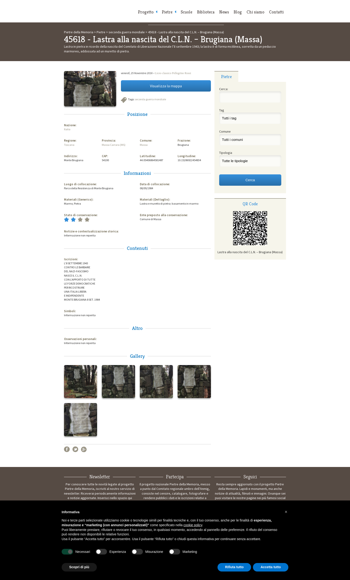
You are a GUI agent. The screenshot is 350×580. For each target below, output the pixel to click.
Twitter (75, 449)
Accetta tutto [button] (270, 567)
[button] (286, 512)
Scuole (186, 12)
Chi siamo (255, 12)
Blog (238, 12)
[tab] (226, 76)
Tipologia (225, 153)
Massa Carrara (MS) (113, 145)
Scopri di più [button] (79, 567)
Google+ (84, 449)
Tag (221, 110)
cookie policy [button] (193, 525)
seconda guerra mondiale (150, 99)
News (224, 12)
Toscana (69, 145)
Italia (67, 129)
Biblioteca (205, 12)
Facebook (67, 449)
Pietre (167, 12)
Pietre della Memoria (99, 11)
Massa (144, 145)
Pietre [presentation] (226, 76)
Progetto (146, 12)
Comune (225, 131)
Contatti (276, 12)
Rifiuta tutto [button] (234, 567)
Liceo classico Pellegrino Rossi (173, 73)
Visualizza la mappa (166, 86)
